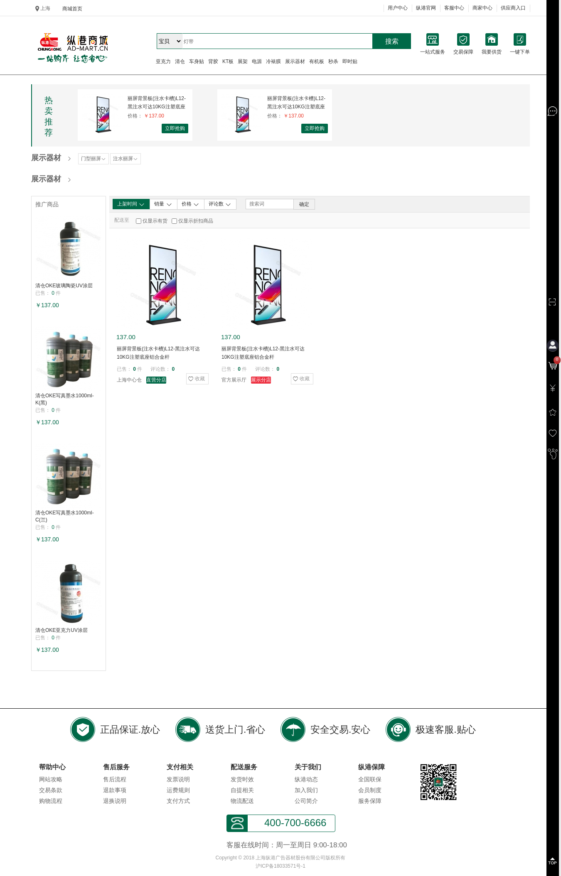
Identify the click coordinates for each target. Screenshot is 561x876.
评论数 (220, 204)
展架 (243, 61)
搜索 (392, 41)
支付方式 (178, 801)
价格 (190, 204)
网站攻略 (50, 779)
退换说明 (114, 801)
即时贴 (349, 61)
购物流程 (50, 801)
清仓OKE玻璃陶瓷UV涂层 (64, 286)
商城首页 (72, 9)
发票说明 (178, 779)
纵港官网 (426, 8)
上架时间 (131, 204)
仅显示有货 (155, 221)
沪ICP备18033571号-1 (280, 866)
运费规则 (178, 790)
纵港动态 (306, 779)
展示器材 (295, 61)
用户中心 (398, 8)
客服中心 (454, 8)
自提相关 (242, 790)
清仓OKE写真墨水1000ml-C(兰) (64, 516)
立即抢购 (175, 128)
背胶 (213, 61)
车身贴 (196, 61)
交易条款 (50, 790)
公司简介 (306, 801)
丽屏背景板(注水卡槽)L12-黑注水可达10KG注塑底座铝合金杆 (157, 102)
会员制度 (369, 790)
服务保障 (369, 801)
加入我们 (306, 790)
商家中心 (482, 8)
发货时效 (242, 779)
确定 (304, 204)
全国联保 (369, 779)
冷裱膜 (273, 61)
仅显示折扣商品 (195, 221)
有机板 (316, 61)
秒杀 (333, 61)
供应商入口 (513, 8)
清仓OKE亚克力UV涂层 (61, 630)
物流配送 (242, 801)
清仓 (180, 61)
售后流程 (114, 779)
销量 (163, 204)
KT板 (228, 61)
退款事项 (114, 790)
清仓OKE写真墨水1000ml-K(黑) (64, 399)
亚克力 (163, 61)
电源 (257, 61)
